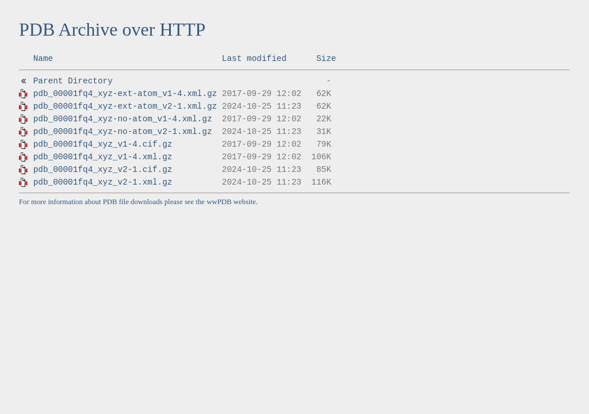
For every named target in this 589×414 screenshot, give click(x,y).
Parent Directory (73, 81)
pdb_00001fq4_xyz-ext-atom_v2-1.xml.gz (125, 106)
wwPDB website (231, 202)
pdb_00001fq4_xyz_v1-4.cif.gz (103, 144)
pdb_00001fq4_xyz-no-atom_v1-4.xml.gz (122, 119)
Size (326, 58)
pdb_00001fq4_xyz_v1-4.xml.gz (103, 157)
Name (43, 58)
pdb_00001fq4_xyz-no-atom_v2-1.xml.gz (122, 131)
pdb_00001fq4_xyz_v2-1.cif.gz (103, 169)
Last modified (254, 58)
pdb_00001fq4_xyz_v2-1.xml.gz (103, 182)
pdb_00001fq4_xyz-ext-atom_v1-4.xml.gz (125, 93)
